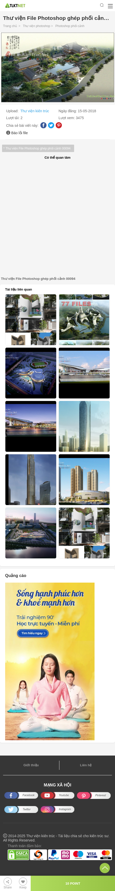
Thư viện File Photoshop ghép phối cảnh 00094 (38, 148)
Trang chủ (10, 26)
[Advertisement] (57, 218)
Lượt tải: (13, 118)
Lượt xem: (67, 118)
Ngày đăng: (68, 111)
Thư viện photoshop (36, 26)
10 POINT (72, 883)
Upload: (12, 111)
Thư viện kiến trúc (34, 111)
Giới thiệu (31, 765)
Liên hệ (85, 765)
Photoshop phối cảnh (69, 26)
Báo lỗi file (19, 133)
